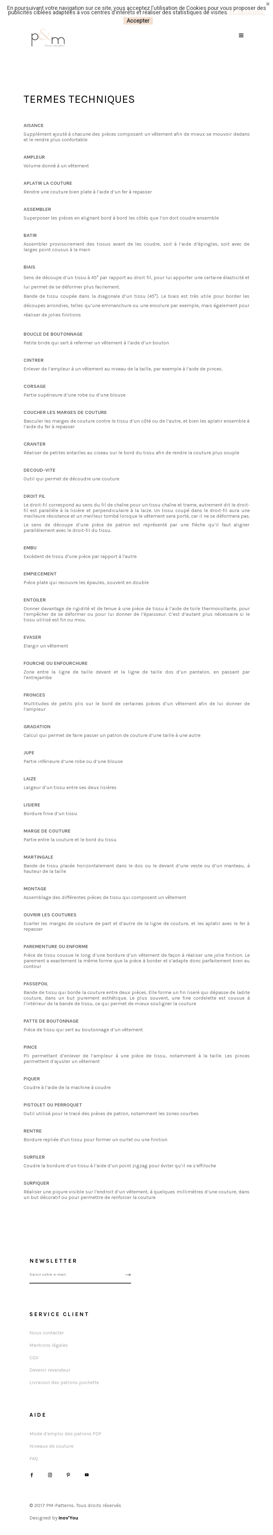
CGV (33, 1357)
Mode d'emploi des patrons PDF (65, 1434)
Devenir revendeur (49, 1370)
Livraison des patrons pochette (64, 1382)
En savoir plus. (247, 12)
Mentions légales (48, 1345)
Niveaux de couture (51, 1446)
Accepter (138, 20)
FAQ (33, 1458)
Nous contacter (46, 1333)
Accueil (28, 59)
